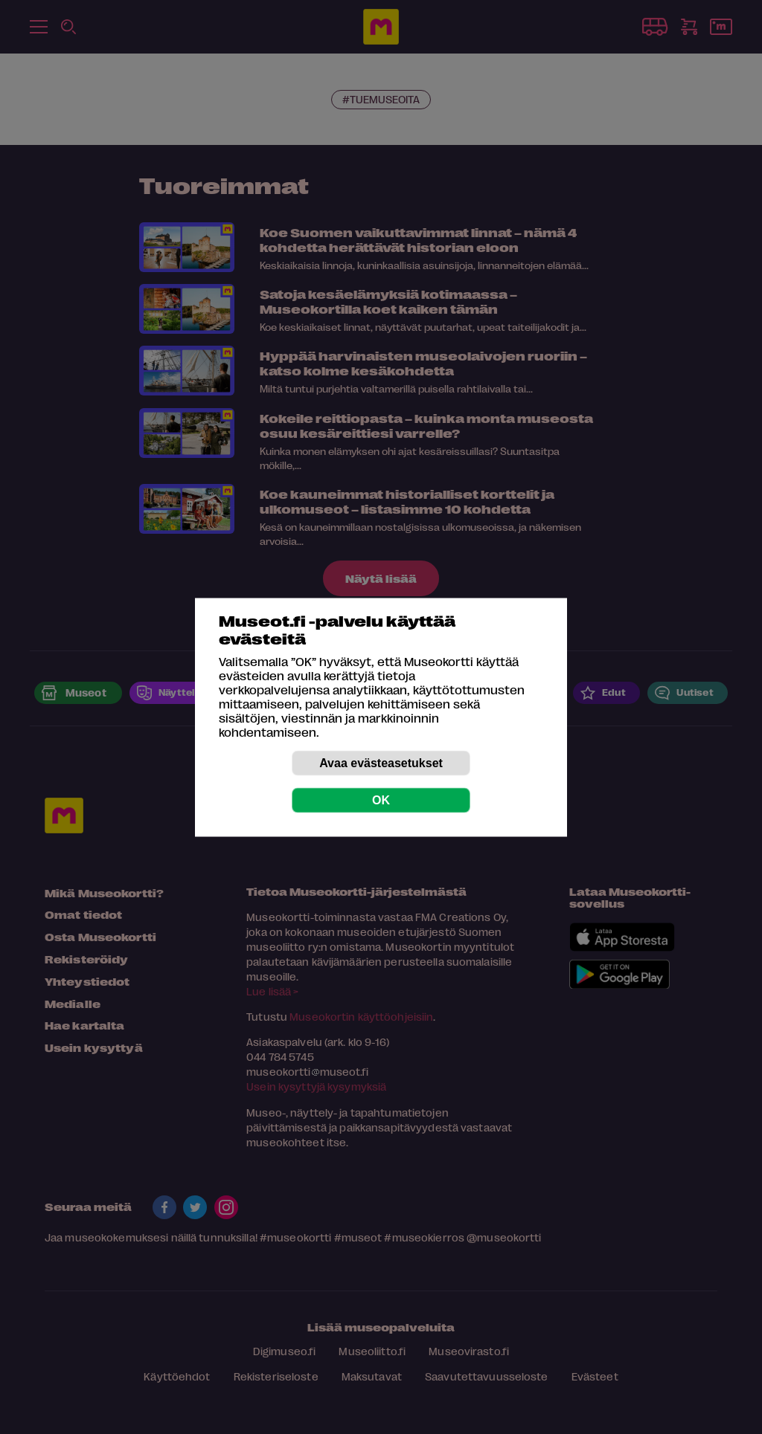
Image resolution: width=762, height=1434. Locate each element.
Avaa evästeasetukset (381, 762)
